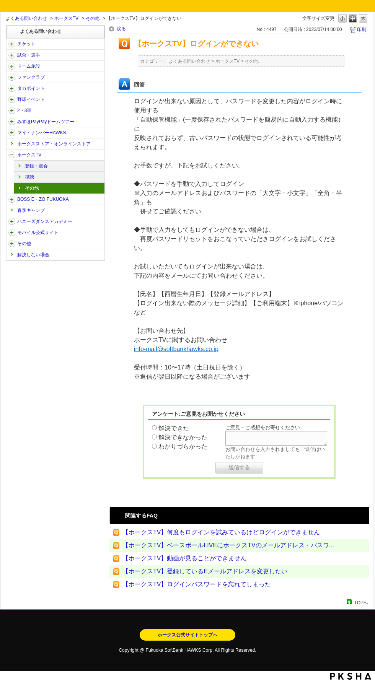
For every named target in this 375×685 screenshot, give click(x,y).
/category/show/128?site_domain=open (11, 199)
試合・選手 (28, 55)
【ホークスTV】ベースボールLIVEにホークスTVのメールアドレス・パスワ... (228, 545)
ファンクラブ (31, 77)
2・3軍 (24, 110)
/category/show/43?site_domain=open (11, 110)
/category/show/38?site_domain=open (11, 55)
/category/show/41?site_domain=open (11, 88)
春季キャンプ (31, 210)
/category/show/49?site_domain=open (11, 243)
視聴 (29, 177)
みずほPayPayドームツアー (45, 121)
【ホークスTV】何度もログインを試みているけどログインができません (221, 532)
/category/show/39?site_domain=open (11, 66)
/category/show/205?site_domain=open (11, 154)
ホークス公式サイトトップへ (187, 635)
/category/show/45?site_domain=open (11, 121)
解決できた (173, 428)
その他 (92, 18)
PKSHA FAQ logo (350, 676)
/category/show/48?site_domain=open (11, 232)
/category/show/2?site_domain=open (11, 44)
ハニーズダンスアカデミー (44, 221)
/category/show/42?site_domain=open (11, 99)
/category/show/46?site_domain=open (11, 132)
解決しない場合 (33, 254)
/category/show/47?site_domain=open (11, 221)
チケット (26, 44)
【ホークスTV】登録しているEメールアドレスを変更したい (204, 571)
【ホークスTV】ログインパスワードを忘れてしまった (196, 584)
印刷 (361, 29)
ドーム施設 (28, 66)
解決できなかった (182, 437)
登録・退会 (36, 166)
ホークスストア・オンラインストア (54, 143)
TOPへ (361, 602)
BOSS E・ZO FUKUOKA (43, 199)
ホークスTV (66, 18)
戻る (121, 28)
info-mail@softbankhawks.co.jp (176, 349)
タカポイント (31, 88)
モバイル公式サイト (38, 232)
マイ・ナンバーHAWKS (41, 132)
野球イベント (31, 99)
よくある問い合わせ (26, 18)
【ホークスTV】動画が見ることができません (184, 558)
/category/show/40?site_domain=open (11, 77)
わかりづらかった (182, 446)
